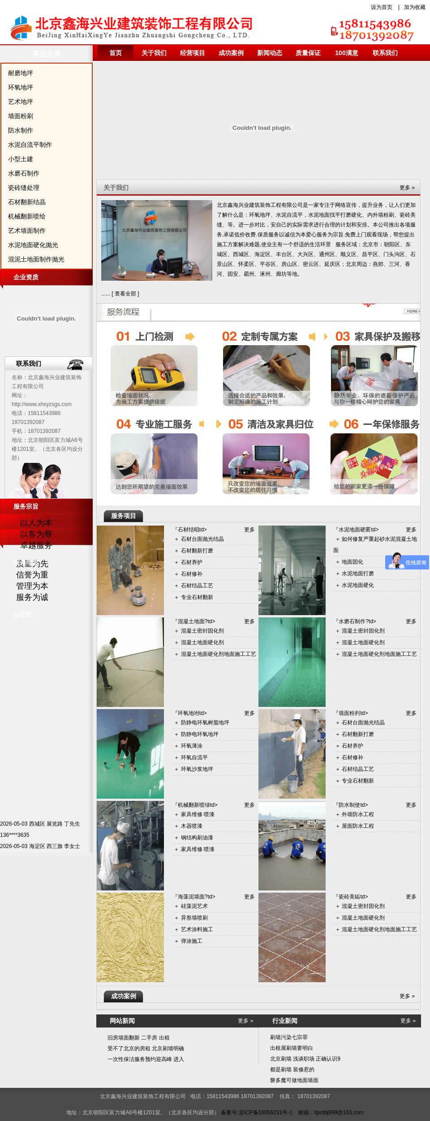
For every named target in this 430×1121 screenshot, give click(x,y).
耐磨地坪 (20, 73)
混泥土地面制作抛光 (36, 259)
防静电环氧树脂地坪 (205, 722)
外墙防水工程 (358, 814)
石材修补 (191, 574)
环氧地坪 (20, 87)
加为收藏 (415, 7)
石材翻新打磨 (197, 551)
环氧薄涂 (191, 746)
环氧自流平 (194, 757)
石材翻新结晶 (27, 201)
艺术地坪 (20, 101)
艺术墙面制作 (27, 230)
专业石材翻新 (197, 597)
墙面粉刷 (20, 116)
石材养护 (191, 562)
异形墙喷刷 (194, 918)
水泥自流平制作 (30, 144)
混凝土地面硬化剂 (202, 642)
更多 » (407, 996)
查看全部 (125, 294)
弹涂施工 (191, 941)
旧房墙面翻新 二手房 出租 (139, 1038)
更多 (249, 529)
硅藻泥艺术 (194, 906)
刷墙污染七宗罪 (289, 1037)
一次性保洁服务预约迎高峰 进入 (146, 1059)
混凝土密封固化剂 (202, 631)
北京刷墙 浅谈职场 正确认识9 (305, 1059)
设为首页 (381, 7)
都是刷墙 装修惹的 (292, 1069)
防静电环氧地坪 (200, 734)
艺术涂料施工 (197, 929)
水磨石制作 (23, 173)
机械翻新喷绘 (27, 216)
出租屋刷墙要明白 (291, 1048)
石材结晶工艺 (197, 585)
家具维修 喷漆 (198, 814)
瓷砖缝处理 (23, 187)
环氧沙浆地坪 (197, 769)
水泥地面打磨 (358, 573)
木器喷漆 (191, 826)
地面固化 (352, 562)
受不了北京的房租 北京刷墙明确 (146, 1048)
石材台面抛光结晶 (202, 539)
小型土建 (20, 159)
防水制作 (20, 130)
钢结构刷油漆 (197, 837)
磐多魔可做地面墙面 (294, 1080)
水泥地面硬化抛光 (33, 244)
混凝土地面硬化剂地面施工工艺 (218, 654)
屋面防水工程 (358, 826)
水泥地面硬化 (358, 585)
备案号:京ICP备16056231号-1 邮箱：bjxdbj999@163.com (292, 1112)
